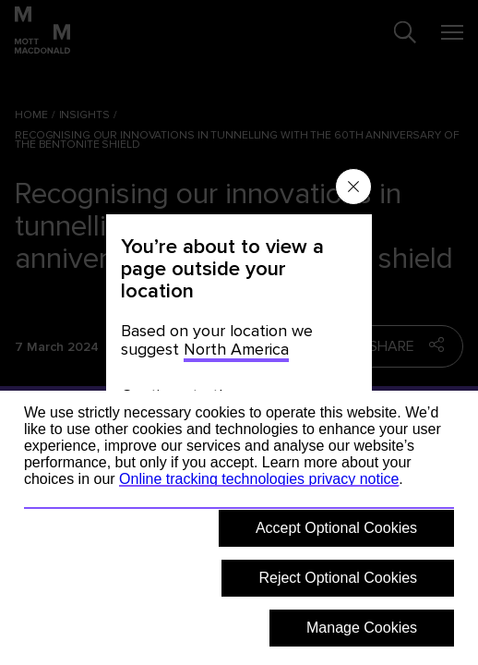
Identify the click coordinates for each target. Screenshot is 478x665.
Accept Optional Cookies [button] (336, 528)
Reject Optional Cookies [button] (337, 578)
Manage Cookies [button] (361, 627)
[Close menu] (353, 186)
